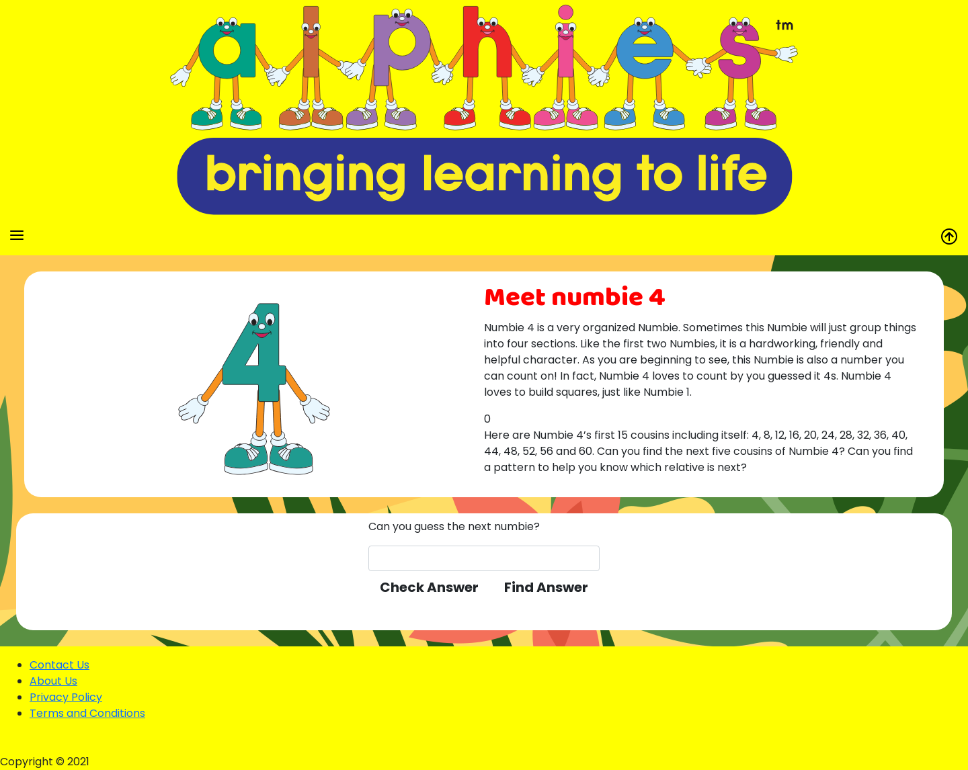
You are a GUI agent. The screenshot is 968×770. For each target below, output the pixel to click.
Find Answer (546, 587)
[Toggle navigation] (17, 235)
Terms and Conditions (87, 713)
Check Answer (429, 587)
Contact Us (59, 665)
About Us (53, 681)
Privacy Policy (66, 697)
